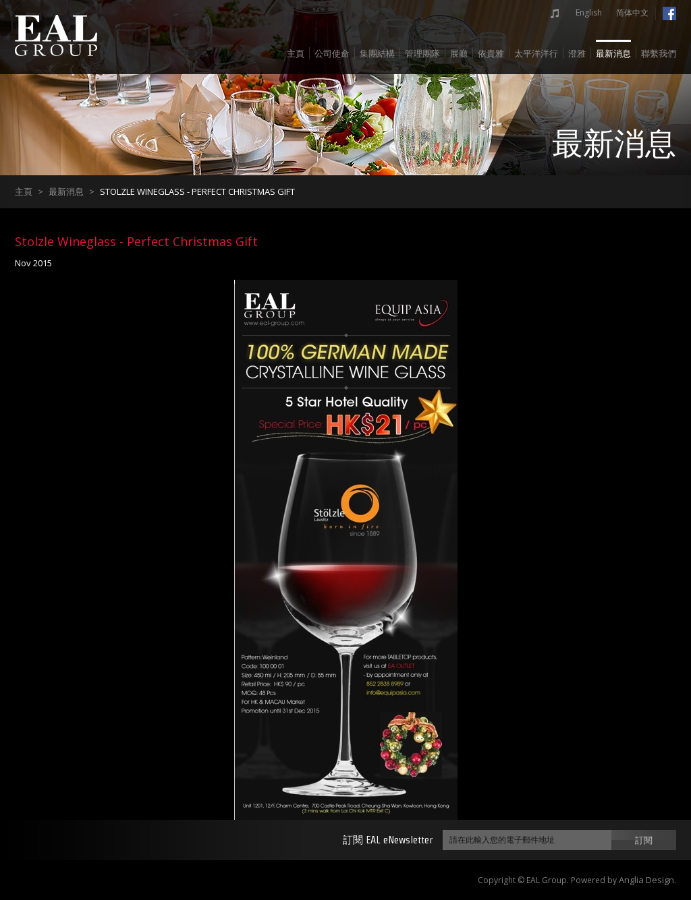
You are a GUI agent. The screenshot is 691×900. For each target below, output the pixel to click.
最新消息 (613, 53)
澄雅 (577, 53)
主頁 (295, 53)
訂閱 (644, 840)
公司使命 (332, 53)
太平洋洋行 (536, 53)
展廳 (459, 53)
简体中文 (632, 12)
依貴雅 (491, 53)
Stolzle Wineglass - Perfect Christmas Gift (197, 191)
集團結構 (377, 53)
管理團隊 (422, 53)
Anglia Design (646, 880)
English (589, 12)
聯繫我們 (658, 53)
